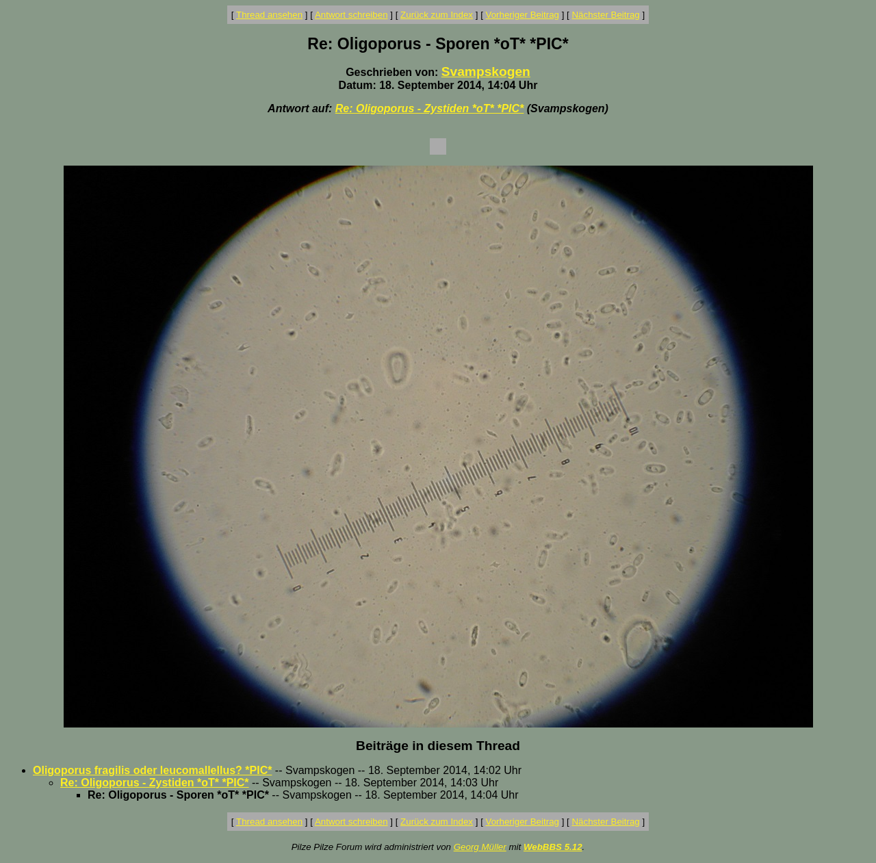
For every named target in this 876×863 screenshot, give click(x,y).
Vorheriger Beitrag (522, 15)
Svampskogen (485, 71)
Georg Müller (480, 847)
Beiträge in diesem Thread (438, 745)
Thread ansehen (269, 15)
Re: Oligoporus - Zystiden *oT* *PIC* (429, 108)
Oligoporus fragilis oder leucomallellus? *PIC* (152, 770)
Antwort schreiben (351, 15)
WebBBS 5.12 (553, 847)
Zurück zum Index (436, 15)
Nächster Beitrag (605, 15)
